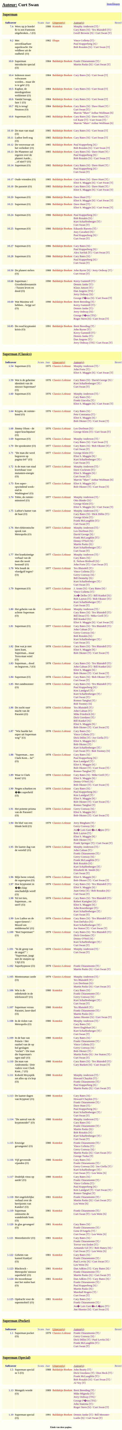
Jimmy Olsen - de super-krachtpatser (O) (25, 432)
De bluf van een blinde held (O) (23, 824)
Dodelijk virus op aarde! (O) (24, 1178)
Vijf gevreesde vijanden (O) (23, 1161)
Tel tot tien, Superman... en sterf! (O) (23, 901)
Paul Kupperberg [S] (85, 43)
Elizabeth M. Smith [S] (86, 869)
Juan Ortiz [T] (81, 890)
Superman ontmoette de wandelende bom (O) (24, 1215)
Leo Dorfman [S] (83, 428)
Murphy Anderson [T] (86, 26)
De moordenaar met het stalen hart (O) (25, 1282)
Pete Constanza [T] (84, 414)
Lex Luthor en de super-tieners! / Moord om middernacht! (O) (24, 923)
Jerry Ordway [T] (101, 270)
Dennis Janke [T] (83, 284)
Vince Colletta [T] (84, 40)
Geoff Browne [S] (83, 33)
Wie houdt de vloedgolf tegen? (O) (24, 571)
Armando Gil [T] (83, 1247)
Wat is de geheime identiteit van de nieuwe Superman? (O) (25, 385)
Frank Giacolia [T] (84, 400)
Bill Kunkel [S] (102, 595)
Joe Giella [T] (100, 737)
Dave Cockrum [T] (84, 469)
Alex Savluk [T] (83, 252)
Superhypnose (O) (25, 965)
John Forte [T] (81, 369)
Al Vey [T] (80, 1382)
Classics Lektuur (61, 366)
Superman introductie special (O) (25, 64)
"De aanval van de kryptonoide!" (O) (25, 1121)
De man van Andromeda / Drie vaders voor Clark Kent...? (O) (25, 1066)
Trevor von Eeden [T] (85, 1244)
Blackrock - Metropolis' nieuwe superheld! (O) (25, 1272)
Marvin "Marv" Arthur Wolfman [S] (93, 112)
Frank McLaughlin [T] (86, 520)
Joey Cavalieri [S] (83, 231)
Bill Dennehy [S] (83, 578)
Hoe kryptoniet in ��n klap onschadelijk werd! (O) (25, 889)
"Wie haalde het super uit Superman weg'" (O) (25, 734)
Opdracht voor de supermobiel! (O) (24, 1301)
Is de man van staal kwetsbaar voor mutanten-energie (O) (25, 471)
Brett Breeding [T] (84, 301)
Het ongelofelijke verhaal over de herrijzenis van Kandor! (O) (24, 1201)
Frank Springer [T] (84, 843)
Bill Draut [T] (81, 615)
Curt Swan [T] (103, 33)
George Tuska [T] (83, 1156)
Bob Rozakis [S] (83, 47)
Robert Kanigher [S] (85, 901)
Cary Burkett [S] (83, 1064)
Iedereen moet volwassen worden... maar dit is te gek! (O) (25, 80)
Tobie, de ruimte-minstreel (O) (24, 498)
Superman (10, 14)
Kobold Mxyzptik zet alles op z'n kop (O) (25, 1078)
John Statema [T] (83, 1403)
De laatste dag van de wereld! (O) (25, 848)
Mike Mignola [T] (84, 1393)
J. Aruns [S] (80, 588)
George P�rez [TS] (85, 315)
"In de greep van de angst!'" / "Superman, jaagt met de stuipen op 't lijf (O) (24, 955)
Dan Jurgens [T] (82, 339)
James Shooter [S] (84, 1017)
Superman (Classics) (17, 354)
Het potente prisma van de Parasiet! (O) (25, 812)
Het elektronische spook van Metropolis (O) (24, 531)
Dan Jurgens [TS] (83, 290)
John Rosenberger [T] (85, 908)
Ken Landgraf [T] (83, 690)
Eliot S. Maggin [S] (84, 182)
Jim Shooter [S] (82, 1309)
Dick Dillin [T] (100, 514)
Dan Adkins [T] (82, 1268)
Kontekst (57, 26)
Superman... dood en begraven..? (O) (25, 665)
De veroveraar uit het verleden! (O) (24, 146)
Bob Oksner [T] (82, 421)
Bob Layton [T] (82, 598)
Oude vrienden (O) (25, 179)
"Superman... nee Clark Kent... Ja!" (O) (24, 758)
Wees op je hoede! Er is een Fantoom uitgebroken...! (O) (25, 30)
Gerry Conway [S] (84, 574)
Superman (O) (22, 116)
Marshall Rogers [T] (85, 1292)
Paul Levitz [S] (82, 1261)
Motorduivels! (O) (25, 1237)
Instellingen (113, 3)
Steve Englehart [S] (84, 1027)
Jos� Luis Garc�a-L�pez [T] (91, 829)
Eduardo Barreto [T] (85, 228)
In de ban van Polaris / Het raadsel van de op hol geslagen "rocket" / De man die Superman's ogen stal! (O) (25, 1047)
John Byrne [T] (82, 329)
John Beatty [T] (82, 1369)
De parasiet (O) (23, 186)
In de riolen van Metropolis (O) (23, 1022)
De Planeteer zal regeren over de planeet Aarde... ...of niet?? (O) (24, 156)
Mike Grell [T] (99, 615)
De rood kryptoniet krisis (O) (25, 328)
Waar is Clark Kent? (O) (22, 776)
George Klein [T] (83, 431)
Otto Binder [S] (82, 500)
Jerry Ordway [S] (83, 294)
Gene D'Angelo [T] (84, 1230)
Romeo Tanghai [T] (84, 700)
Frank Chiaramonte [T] (86, 61)
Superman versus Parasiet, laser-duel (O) (25, 1010)
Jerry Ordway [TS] (84, 342)
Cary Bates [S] (82, 29)
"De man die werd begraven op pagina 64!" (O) (25, 456)
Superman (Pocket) (16, 1321)
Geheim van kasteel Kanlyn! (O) (23, 1258)
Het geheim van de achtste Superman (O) (25, 612)
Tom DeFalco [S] (83, 921)
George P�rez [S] (84, 298)
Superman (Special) (16, 1357)
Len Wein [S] (99, 1173)
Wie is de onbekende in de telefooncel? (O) (24, 993)
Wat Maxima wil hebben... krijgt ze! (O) (25, 305)
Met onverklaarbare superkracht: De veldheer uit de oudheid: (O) (23, 47)
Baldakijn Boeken (62, 61)
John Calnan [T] (83, 629)
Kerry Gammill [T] (84, 281)
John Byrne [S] (82, 270)
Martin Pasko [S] (83, 64)
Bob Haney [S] (103, 1247)
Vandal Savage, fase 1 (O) (23, 101)
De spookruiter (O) (25, 445)
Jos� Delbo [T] (82, 595)
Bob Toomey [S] (83, 703)
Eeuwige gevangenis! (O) (24, 1144)
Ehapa (55, 40)
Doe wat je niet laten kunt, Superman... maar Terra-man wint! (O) (24, 653)
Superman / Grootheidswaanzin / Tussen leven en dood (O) (25, 285)
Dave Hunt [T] (100, 106)
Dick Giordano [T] (84, 717)
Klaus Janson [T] (83, 287)
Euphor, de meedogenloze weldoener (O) (23, 92)
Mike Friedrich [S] (84, 714)
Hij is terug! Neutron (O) (21, 108)
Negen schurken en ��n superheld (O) (25, 792)
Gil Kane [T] (81, 119)
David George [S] (101, 380)
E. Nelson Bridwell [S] (86, 561)
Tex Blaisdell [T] (101, 29)
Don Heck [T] (104, 1372)
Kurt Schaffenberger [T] (87, 221)
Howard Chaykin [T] (85, 1078)
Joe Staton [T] (81, 928)
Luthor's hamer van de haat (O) (25, 512)
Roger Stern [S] (82, 318)
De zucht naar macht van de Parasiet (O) (22, 711)
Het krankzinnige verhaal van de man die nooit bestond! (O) (24, 559)
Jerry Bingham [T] (84, 822)
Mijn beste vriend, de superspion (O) (25, 878)
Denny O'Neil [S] (83, 540)
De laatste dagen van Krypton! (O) (24, 1097)
